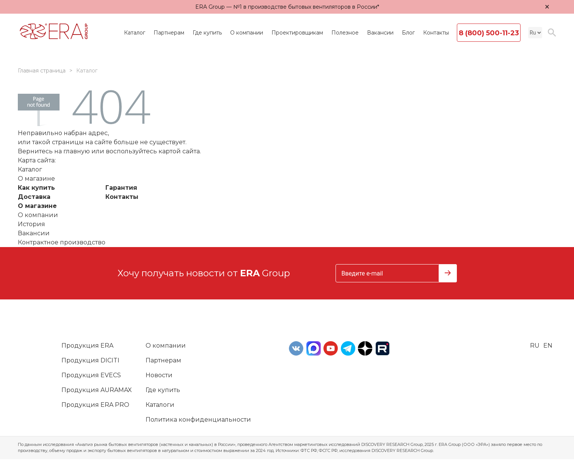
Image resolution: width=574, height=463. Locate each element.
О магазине (37, 205)
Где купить (207, 32)
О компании (246, 32)
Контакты (436, 32)
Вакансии (380, 32)
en (547, 345)
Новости (159, 375)
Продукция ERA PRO (95, 404)
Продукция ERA (87, 345)
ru (534, 345)
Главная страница (42, 70)
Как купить (36, 187)
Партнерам (169, 32)
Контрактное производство (61, 242)
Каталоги (160, 404)
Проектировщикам (297, 32)
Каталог (134, 32)
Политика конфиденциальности (198, 419)
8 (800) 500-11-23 (489, 33)
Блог (408, 32)
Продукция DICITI (90, 360)
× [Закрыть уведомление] (547, 6)
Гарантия (121, 187)
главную (76, 151)
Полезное (345, 32)
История (31, 224)
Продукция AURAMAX (96, 390)
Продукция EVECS (91, 375)
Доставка (34, 196)
